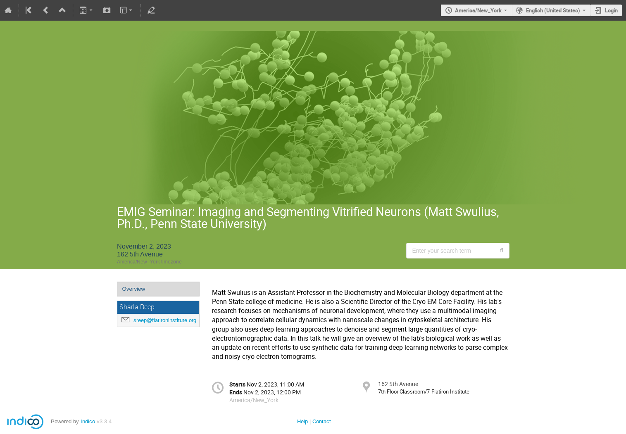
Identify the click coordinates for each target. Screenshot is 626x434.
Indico (88, 421)
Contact (321, 421)
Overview (133, 289)
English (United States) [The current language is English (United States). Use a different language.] (553, 10)
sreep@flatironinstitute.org (164, 320)
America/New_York (478, 10)
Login (611, 10)
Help (302, 421)
